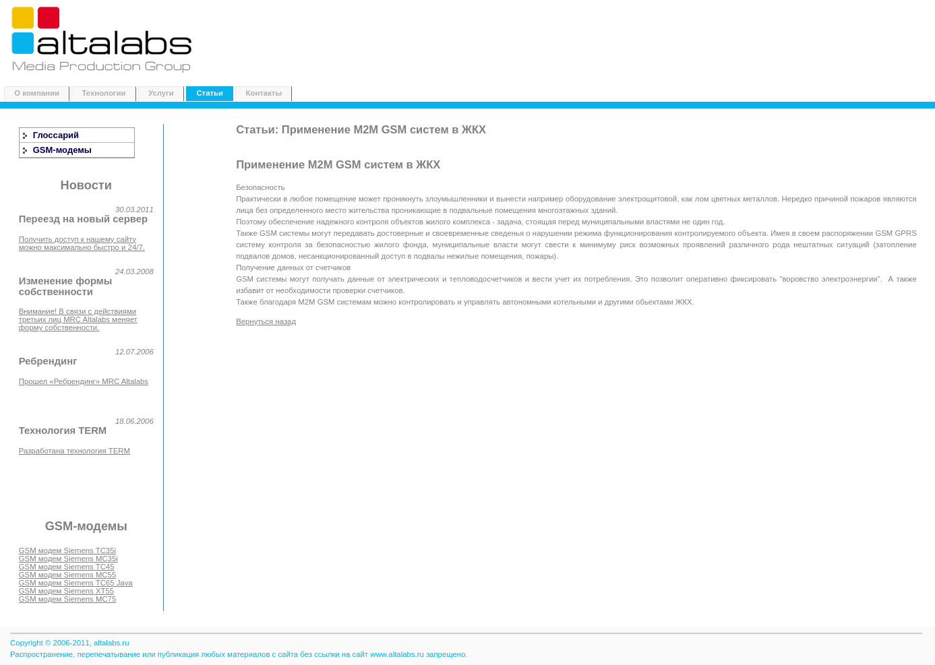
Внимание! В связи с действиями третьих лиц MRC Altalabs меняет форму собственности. (78, 319)
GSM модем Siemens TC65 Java (76, 583)
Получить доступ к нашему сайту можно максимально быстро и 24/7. (82, 243)
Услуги (161, 93)
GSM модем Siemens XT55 (66, 591)
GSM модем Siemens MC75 (67, 599)
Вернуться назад (266, 321)
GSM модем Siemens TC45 (67, 567)
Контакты (264, 93)
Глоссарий (56, 135)
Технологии (103, 93)
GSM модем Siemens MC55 (67, 575)
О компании (36, 93)
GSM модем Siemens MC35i (68, 559)
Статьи (209, 93)
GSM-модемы (62, 150)
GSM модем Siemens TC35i (67, 550)
